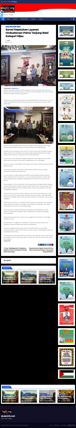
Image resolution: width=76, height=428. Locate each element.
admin (8, 40)
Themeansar (25, 425)
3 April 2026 (8, 400)
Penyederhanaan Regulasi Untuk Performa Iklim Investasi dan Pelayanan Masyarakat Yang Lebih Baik (41, 249)
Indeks (33, 19)
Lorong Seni (42, 275)
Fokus (15, 19)
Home (51, 425)
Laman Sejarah (64, 425)
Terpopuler (24, 19)
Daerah (7, 26)
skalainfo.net (8, 12)
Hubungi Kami (56, 425)
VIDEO (8, 19)
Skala (41, 19)
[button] (71, 19)
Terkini (18, 26)
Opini (5, 275)
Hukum (15, 26)
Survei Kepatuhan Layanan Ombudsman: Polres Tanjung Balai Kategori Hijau (27, 33)
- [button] (68, 425)
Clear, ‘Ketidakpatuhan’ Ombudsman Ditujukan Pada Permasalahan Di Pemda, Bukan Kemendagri (15, 249)
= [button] (73, 425)
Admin (12, 281)
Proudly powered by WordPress (7, 425)
